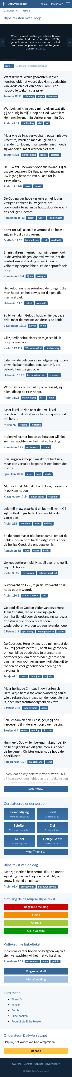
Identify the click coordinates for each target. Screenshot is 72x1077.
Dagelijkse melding (36, 907)
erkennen (54, 375)
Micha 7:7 (10, 425)
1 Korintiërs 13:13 (15, 325)
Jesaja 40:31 (11, 155)
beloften (52, 96)
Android (36, 923)
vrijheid (48, 676)
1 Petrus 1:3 (11, 631)
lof (47, 123)
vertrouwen (32, 447)
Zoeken (16, 1005)
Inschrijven (57, 4)
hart (42, 397)
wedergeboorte (46, 631)
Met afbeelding (36, 979)
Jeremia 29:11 (13, 96)
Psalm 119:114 (13, 348)
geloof (31, 217)
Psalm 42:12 (11, 123)
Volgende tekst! (36, 971)
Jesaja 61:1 (11, 676)
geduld (46, 447)
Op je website (36, 931)
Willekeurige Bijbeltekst (22, 944)
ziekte (48, 474)
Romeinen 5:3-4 (14, 276)
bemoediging (29, 154)
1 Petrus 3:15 (12, 708)
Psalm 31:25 (11, 397)
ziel (39, 123)
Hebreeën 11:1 (13, 303)
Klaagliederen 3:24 (15, 496)
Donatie (36, 1051)
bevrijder (35, 676)
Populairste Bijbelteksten (27, 1021)
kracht (43, 154)
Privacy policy (52, 1063)
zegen (41, 96)
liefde (43, 325)
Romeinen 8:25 (13, 447)
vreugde (41, 276)
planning (29, 96)
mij (12, 1042)
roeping (35, 730)
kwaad (38, 186)
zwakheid (56, 240)
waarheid (41, 303)
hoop (45, 961)
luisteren (36, 424)
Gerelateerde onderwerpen (25, 803)
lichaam (48, 730)
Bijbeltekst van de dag (21, 865)
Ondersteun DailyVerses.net (25, 1035)
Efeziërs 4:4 (11, 730)
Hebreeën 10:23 (14, 375)
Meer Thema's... (36, 851)
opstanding (28, 631)
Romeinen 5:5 (13, 550)
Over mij (17, 1063)
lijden (30, 276)
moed (52, 397)
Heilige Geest (55, 217)
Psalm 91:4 (11, 886)
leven (27, 186)
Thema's (44, 4)
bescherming (52, 348)
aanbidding (28, 123)
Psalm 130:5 (11, 595)
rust (45, 240)
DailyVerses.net (11, 10)
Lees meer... (36, 788)
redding (23, 424)
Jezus (44, 708)
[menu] (68, 5)
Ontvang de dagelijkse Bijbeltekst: (30, 899)
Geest (41, 217)
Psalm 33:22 (11, 573)
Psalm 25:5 (11, 523)
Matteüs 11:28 (13, 240)
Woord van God (33, 348)
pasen (61, 631)
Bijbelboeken (20, 1016)
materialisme (37, 496)
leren (37, 523)
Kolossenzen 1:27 (15, 762)
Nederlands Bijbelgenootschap (31, 65)
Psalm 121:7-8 (13, 186)
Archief (16, 1010)
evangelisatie (30, 708)
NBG (8, 65)
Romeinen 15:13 (14, 218)
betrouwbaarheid (36, 375)
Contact (38, 1063)
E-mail (36, 915)
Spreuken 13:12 (14, 474)
